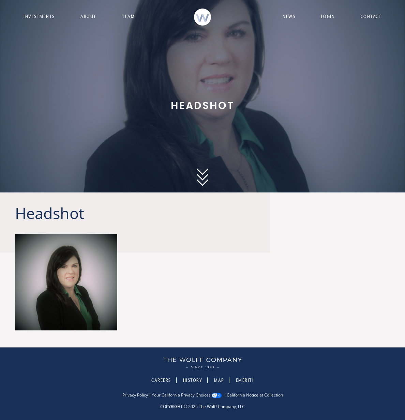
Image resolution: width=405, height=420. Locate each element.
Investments (39, 16)
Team (128, 16)
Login (328, 16)
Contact (371, 16)
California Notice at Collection (255, 395)
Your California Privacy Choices (181, 395)
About (88, 16)
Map (219, 380)
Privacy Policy (135, 395)
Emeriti (245, 380)
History (192, 380)
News (289, 16)
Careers (161, 380)
